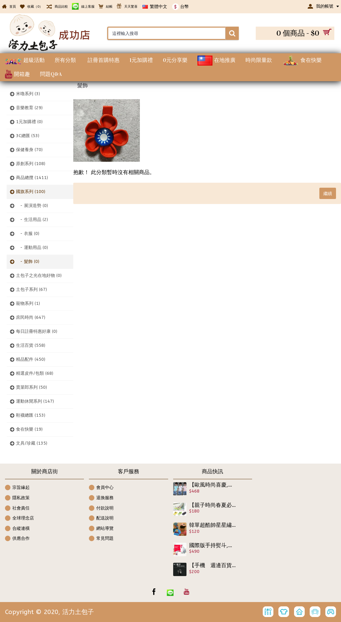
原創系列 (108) (30, 163)
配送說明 (101, 518)
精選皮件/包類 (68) (34, 373)
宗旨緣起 (17, 488)
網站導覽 (101, 528)
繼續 (327, 193)
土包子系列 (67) (31, 289)
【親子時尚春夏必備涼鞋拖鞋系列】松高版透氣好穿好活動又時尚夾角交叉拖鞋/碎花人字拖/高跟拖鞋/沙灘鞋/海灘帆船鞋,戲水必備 (212, 505)
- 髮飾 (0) (27, 261)
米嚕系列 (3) (28, 93)
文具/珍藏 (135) (31, 443)
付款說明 (101, 508)
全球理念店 (19, 518)
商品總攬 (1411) (32, 177)
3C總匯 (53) (27, 135)
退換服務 (101, 498)
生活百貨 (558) (30, 345)
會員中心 (101, 488)
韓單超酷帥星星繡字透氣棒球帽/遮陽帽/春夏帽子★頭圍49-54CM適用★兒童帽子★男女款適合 (212, 525)
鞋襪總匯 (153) (30, 415)
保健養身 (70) (29, 149)
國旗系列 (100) (30, 191)
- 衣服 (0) (27, 233)
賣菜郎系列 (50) (31, 387)
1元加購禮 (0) (29, 121)
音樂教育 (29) (29, 107)
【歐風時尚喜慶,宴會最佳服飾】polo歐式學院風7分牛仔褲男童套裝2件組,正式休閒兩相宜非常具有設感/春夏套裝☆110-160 (212, 485)
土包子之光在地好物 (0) (39, 275)
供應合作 (17, 538)
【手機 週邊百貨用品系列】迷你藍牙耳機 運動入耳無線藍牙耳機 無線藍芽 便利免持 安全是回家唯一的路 (212, 565)
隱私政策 (17, 498)
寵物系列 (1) (28, 303)
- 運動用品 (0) (32, 247)
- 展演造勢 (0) (32, 205)
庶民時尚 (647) (30, 317)
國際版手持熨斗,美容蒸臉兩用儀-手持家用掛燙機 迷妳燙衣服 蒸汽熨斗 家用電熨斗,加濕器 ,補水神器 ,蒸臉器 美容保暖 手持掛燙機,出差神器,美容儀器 (212, 545)
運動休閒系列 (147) (35, 401)
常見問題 (101, 538)
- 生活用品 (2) (32, 219)
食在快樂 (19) (29, 429)
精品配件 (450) (30, 359)
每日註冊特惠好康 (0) (36, 331)
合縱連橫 (17, 528)
